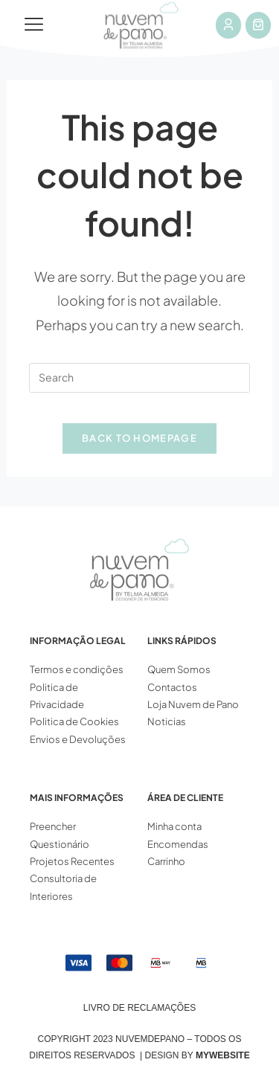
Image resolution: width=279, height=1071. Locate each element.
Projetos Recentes (72, 861)
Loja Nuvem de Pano (193, 704)
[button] (33, 25)
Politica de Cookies (74, 721)
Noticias (166, 721)
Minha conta (174, 826)
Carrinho (166, 861)
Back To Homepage (139, 438)
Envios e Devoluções (78, 739)
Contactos (172, 687)
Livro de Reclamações (139, 1008)
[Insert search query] (139, 378)
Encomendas (177, 844)
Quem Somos (179, 669)
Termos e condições (77, 669)
